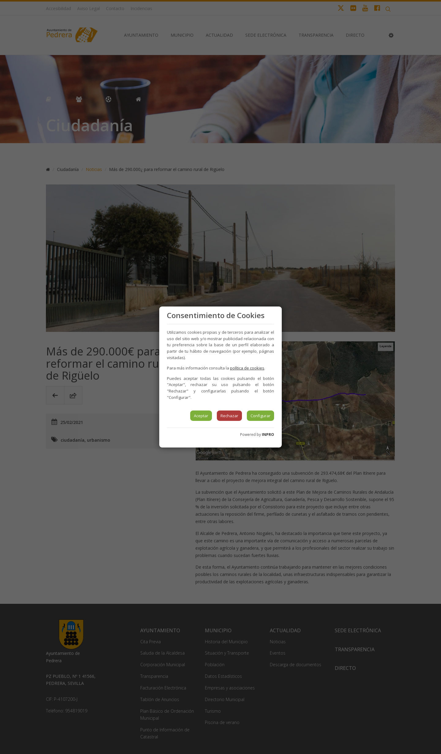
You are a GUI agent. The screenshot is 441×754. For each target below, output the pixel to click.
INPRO (268, 434)
